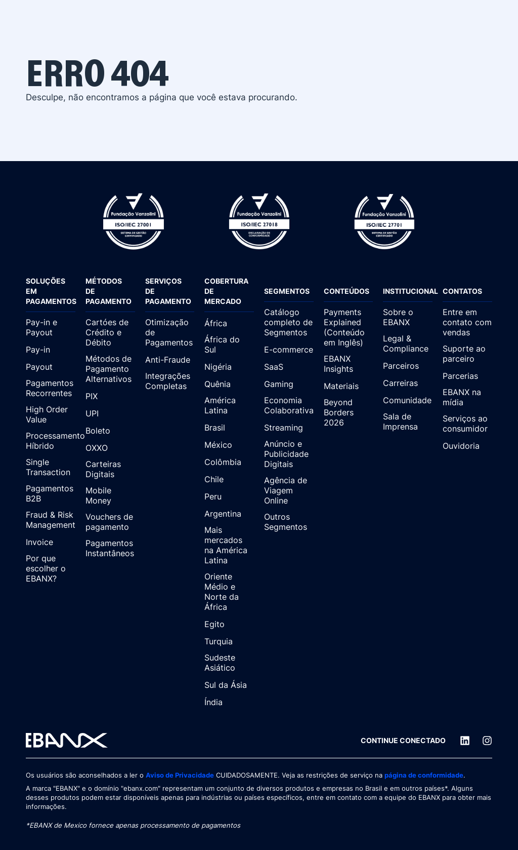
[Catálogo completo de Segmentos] (289, 322)
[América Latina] (229, 405)
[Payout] (50, 367)
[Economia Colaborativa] (289, 405)
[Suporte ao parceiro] (467, 354)
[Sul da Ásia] (229, 685)
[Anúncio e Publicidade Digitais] (289, 454)
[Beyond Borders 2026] (348, 413)
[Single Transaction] (50, 467)
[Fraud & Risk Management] (50, 520)
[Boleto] (110, 430)
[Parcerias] (467, 376)
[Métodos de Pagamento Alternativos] (110, 369)
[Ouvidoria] (467, 446)
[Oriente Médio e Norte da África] (229, 592)
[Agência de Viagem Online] (289, 491)
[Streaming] (289, 427)
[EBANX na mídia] (467, 397)
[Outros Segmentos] (289, 522)
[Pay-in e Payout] (50, 327)
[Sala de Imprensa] (408, 422)
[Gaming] (289, 384)
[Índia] (229, 702)
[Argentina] (229, 514)
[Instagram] (487, 741)
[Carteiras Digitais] (110, 469)
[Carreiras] (408, 383)
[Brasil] (229, 427)
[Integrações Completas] (170, 381)
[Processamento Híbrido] (50, 441)
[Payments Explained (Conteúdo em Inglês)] (348, 328)
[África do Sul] (229, 345)
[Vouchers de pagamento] (110, 522)
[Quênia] (229, 384)
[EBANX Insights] (348, 364)
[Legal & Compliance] (408, 344)
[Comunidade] (408, 400)
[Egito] (229, 624)
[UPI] (110, 413)
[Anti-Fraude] (170, 360)
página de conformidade (423, 775)
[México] (229, 445)
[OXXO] (110, 448)
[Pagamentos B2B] (50, 494)
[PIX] (110, 396)
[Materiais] (348, 386)
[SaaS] (289, 367)
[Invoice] (50, 542)
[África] (229, 323)
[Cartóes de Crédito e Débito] (110, 333)
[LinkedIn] (465, 741)
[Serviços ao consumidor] (467, 424)
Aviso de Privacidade (180, 775)
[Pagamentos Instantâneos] (110, 548)
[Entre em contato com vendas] (467, 322)
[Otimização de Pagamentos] (170, 333)
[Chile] (229, 479)
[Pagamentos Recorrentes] (50, 388)
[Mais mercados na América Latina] (229, 545)
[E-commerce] (289, 349)
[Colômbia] (229, 462)
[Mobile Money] (110, 496)
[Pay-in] (50, 349)
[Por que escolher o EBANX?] (50, 569)
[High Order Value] (50, 415)
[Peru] (229, 496)
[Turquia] (229, 641)
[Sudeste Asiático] (229, 663)
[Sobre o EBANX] (408, 317)
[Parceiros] (408, 366)
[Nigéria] (229, 367)
